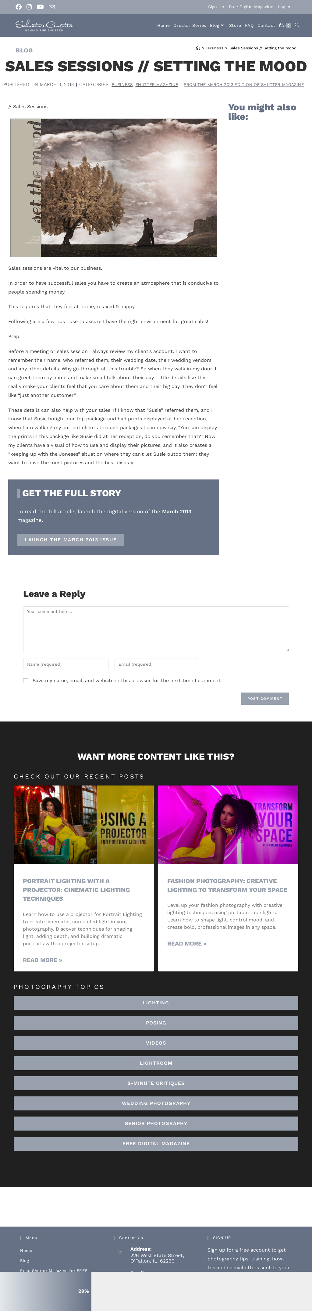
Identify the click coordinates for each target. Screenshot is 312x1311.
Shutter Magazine (220, 84)
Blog (24, 1268)
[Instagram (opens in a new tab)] (29, 7)
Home (26, 1258)
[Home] (198, 48)
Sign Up (216, 6)
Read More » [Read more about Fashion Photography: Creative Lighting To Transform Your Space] (187, 960)
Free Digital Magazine (251, 6)
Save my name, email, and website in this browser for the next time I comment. (127, 689)
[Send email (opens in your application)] (51, 7)
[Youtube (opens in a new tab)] (40, 7)
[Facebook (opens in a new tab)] (20, 7)
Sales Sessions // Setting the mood (262, 48)
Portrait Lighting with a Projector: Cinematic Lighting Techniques (78, 898)
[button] (156, 1071)
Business (182, 84)
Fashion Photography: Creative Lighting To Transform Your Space (224, 898)
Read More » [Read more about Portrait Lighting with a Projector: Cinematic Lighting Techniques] (42, 968)
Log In (284, 6)
